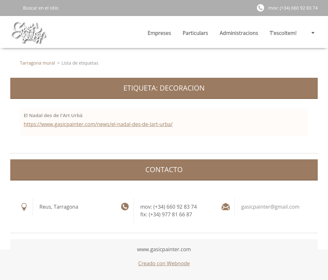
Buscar (14, 7)
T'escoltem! (283, 32)
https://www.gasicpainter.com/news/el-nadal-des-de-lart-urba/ (98, 124)
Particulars (195, 32)
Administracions (239, 32)
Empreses (159, 32)
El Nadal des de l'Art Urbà (53, 115)
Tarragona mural (37, 63)
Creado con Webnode (164, 263)
